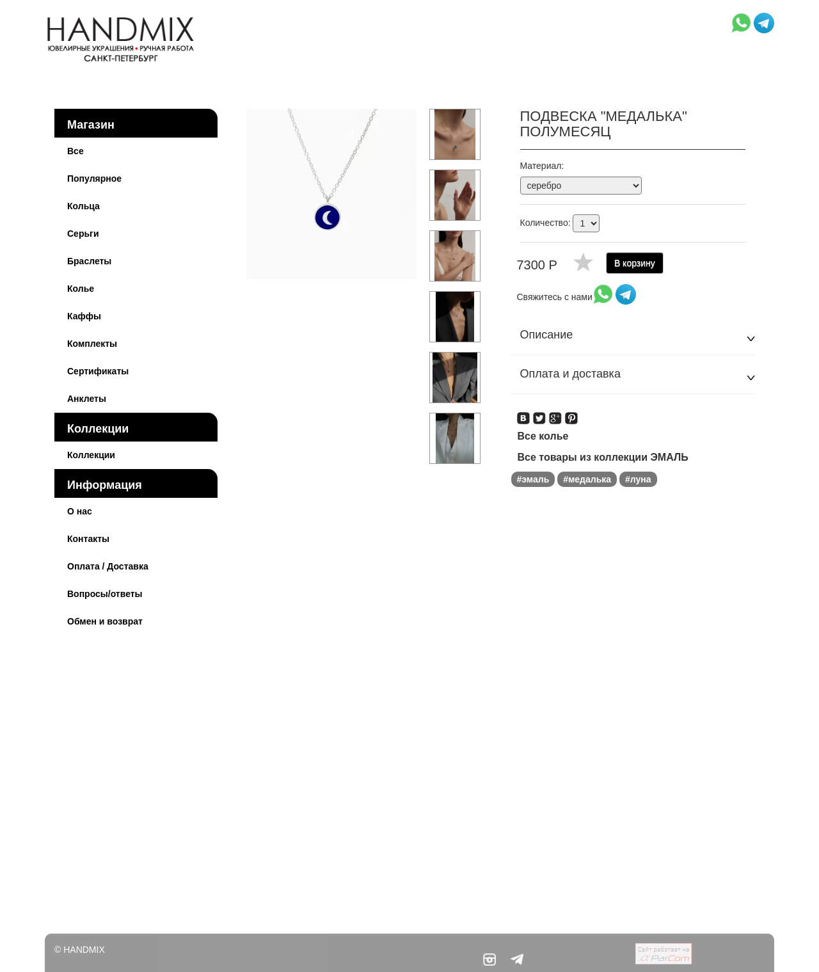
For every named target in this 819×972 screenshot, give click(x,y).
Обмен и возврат (105, 621)
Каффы (84, 316)
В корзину (634, 263)
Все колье (543, 436)
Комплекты (92, 344)
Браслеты (89, 261)
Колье (80, 288)
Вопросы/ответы (105, 594)
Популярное (94, 178)
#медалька (587, 479)
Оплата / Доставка (107, 566)
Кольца (83, 206)
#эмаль (533, 479)
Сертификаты (98, 371)
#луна (638, 479)
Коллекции (98, 428)
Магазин (91, 124)
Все (75, 151)
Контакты (88, 539)
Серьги (83, 233)
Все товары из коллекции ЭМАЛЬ (603, 457)
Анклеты (86, 399)
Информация (104, 485)
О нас (79, 511)
